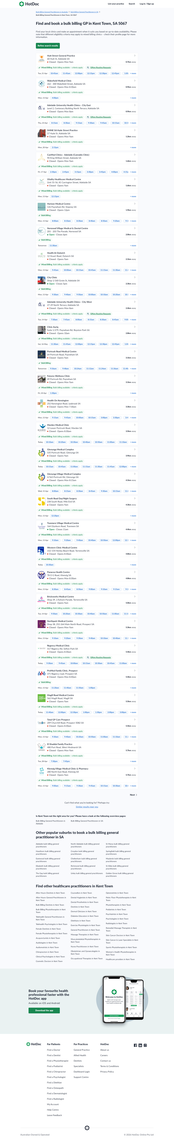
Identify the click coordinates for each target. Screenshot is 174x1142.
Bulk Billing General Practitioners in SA (84, 12)
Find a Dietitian (54, 1083)
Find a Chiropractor (56, 1072)
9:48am (65, 369)
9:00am (92, 589)
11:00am (111, 442)
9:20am (116, 221)
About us (104, 1050)
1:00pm (92, 688)
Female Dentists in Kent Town (48, 929)
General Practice (82, 1050)
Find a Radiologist (55, 1099)
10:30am (74, 442)
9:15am (79, 123)
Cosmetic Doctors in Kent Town (49, 961)
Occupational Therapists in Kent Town (87, 959)
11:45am (66, 73)
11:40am (67, 688)
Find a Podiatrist (55, 1066)
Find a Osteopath (55, 1088)
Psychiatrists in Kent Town (117, 914)
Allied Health (80, 1055)
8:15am (54, 123)
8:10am (67, 221)
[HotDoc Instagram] (145, 1045)
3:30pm (90, 172)
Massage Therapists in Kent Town (85, 935)
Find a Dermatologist (57, 1093)
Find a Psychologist (56, 1077)
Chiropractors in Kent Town (47, 952)
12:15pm (91, 73)
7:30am (54, 320)
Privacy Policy (107, 1072)
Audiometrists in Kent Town (47, 947)
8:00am (55, 221)
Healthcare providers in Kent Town (120, 959)
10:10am (104, 295)
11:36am (114, 369)
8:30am (67, 123)
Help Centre (53, 1110)
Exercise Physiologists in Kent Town (85, 925)
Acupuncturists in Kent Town (48, 938)
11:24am (102, 369)
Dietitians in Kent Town (80, 921)
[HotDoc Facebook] (135, 1045)
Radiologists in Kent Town (116, 923)
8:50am (104, 221)
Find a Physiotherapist (57, 1061)
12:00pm (79, 73)
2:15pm (55, 148)
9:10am (55, 540)
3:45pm (102, 172)
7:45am (66, 320)
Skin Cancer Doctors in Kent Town (120, 935)
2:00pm (111, 712)
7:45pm (66, 761)
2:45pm (65, 172)
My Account (53, 1104)
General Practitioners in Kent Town (85, 930)
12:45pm (115, 73)
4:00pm (55, 98)
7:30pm (54, 761)
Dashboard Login (82, 1072)
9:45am (103, 123)
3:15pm (78, 172)
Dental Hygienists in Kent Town (84, 898)
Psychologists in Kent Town (117, 919)
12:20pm (55, 516)
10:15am (115, 123)
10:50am (98, 442)
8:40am (92, 221)
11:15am (104, 270)
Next (132, 795)
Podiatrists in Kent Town (116, 910)
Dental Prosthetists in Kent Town (84, 902)
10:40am (86, 442)
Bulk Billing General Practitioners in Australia (52, 12)
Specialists (79, 1066)
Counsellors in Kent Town (81, 893)
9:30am (91, 123)
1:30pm (53, 393)
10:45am (54, 73)
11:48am (126, 369)
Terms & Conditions (109, 1066)
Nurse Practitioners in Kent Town (85, 947)
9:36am (53, 369)
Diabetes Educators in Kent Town (85, 916)
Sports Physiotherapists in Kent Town (121, 947)
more (133, 73)
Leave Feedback (54, 1115)
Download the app (44, 1010)
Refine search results (48, 46)
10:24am (78, 369)
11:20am (55, 688)
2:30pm (53, 172)
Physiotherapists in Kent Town (118, 905)
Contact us (105, 1061)
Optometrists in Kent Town (117, 893)
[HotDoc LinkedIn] (140, 1045)
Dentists (78, 1061)
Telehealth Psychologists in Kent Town (51, 924)
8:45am (115, 320)
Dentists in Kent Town (80, 907)
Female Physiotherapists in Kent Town (51, 934)
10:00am (67, 270)
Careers (104, 1055)
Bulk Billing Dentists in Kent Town (50, 905)
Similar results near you (87, 807)
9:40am (67, 295)
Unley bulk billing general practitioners (87, 873)
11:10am (123, 442)
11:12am (90, 369)
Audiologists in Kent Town (46, 943)
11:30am (53, 246)
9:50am (80, 295)
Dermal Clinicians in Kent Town (84, 912)
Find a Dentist (53, 1055)
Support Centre (81, 1077)
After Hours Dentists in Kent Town (50, 893)
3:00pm (104, 418)
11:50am (79, 688)
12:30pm (103, 73)
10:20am (116, 295)
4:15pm (127, 172)
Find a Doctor (53, 1050)
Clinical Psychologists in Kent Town (50, 957)
